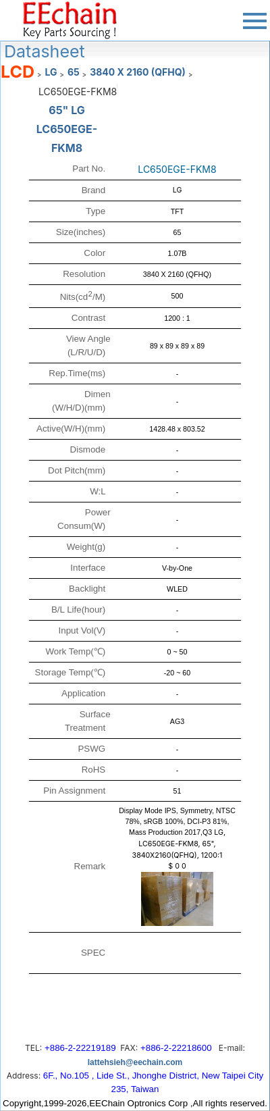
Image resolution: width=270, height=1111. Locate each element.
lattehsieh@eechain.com (135, 1062)
